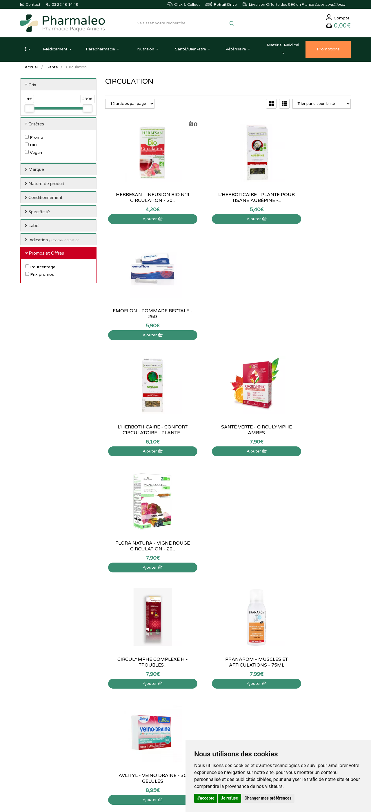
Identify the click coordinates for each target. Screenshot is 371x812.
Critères (36, 124)
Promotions (115, 717)
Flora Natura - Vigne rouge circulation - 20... (312, 314)
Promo (34, 138)
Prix (32, 85)
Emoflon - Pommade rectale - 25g (312, 198)
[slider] (29, 109)
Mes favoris (228, 717)
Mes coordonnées (233, 704)
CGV (165, 730)
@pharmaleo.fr (47, 703)
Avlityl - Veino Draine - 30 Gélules (313, 431)
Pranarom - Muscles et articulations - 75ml (228, 431)
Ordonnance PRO (119, 736)
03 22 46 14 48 (180, 638)
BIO (31, 146)
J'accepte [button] (205, 798)
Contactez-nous (175, 686)
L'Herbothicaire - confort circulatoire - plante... (143, 314)
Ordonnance (115, 730)
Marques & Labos (120, 704)
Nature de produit (46, 184)
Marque (36, 170)
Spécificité (39, 212)
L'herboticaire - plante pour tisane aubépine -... (228, 198)
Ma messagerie (231, 711)
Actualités (113, 692)
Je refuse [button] (229, 798)
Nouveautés (115, 711)
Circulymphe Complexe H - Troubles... (143, 431)
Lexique (111, 698)
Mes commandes (232, 698)
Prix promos (39, 275)
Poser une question (178, 698)
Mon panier (227, 686)
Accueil (32, 67)
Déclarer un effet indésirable (185, 711)
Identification (229, 692)
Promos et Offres (46, 254)
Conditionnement (45, 198)
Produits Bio (115, 724)
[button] (27, 50)
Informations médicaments (184, 704)
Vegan (33, 153)
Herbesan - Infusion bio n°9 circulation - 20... (143, 198)
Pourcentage (40, 267)
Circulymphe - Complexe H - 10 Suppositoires (143, 547)
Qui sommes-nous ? (178, 692)
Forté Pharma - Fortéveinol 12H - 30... (312, 547)
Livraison (169, 717)
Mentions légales (176, 724)
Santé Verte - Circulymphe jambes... (228, 314)
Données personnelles (180, 736)
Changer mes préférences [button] (268, 798)
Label (33, 226)
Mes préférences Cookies (239, 724)
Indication (53, 240)
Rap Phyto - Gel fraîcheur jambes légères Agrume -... (228, 547)
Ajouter (143, 219)
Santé (52, 67)
